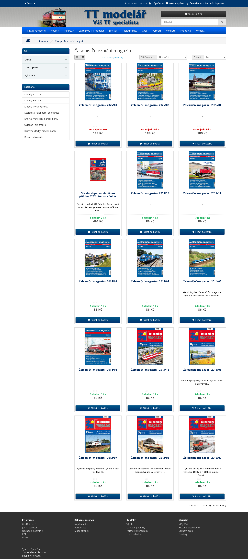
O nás (25, 537)
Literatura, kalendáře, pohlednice (41, 112)
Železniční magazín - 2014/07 (150, 281)
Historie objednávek (189, 527)
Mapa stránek (81, 530)
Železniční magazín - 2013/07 (98, 458)
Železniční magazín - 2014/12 (150, 193)
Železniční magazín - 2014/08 (98, 281)
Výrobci (156, 30)
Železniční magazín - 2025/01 (202, 105)
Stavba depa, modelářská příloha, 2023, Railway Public (97, 194)
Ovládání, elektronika (35, 124)
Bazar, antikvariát (33, 137)
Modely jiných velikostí (36, 106)
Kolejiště (170, 30)
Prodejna (185, 30)
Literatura (42, 41)
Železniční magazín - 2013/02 (202, 458)
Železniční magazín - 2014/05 (202, 281)
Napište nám (81, 524)
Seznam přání (186, 530)
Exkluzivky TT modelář (91, 30)
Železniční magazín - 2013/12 (150, 369)
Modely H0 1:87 (32, 100)
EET (24, 534)
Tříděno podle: (148, 57)
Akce (144, 30)
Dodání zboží (29, 524)
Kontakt (200, 30)
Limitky (113, 30)
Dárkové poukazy (135, 527)
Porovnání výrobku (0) (112, 57)
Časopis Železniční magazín (69, 41)
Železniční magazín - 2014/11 (202, 193)
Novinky (55, 30)
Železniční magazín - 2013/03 (150, 458)
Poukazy (69, 30)
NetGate (35, 555)
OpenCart (36, 549)
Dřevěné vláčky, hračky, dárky (40, 130)
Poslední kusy (129, 30)
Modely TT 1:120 (33, 94)
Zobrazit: (197, 57)
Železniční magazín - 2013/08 (202, 369)
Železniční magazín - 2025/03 (98, 105)
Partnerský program (137, 530)
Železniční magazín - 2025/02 (150, 105)
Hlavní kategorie (36, 30)
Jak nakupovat (29, 527)
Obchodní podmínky (32, 530)
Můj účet (183, 524)
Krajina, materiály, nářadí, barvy (41, 118)
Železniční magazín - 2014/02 (98, 369)
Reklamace (80, 527)
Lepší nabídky (133, 534)
